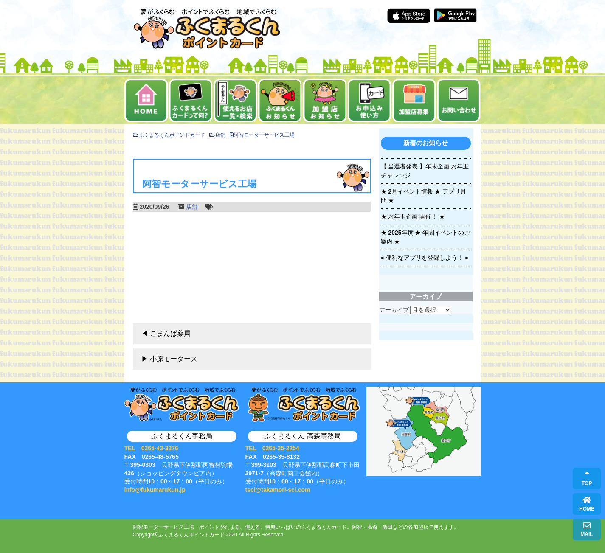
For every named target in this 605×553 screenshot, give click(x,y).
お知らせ (280, 100)
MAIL (586, 529)
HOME (586, 504)
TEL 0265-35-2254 (272, 448)
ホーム (146, 100)
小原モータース (173, 358)
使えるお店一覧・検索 (235, 100)
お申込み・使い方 (369, 100)
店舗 (192, 206)
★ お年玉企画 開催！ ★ (413, 216)
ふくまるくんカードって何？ (191, 100)
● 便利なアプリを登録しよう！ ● (425, 257)
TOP (587, 478)
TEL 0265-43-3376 (151, 448)
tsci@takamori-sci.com (277, 489)
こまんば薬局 (170, 333)
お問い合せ (459, 100)
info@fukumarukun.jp (155, 489)
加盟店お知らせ (325, 100)
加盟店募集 (414, 100)
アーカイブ (394, 309)
